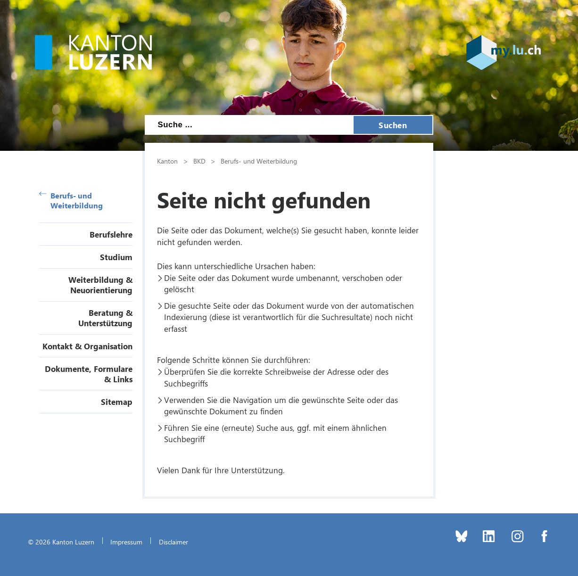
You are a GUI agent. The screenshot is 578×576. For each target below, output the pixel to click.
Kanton (167, 160)
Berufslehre (111, 234)
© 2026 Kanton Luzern (61, 541)
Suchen (393, 125)
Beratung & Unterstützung (105, 317)
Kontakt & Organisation (87, 346)
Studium (116, 257)
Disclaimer (173, 541)
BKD (199, 160)
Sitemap (116, 401)
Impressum (126, 541)
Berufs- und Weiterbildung (71, 200)
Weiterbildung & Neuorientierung (100, 284)
